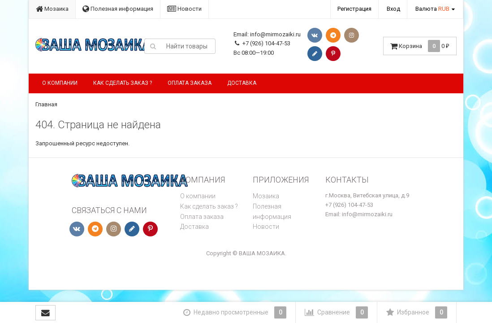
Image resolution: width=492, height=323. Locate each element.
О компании (60, 83)
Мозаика (52, 8)
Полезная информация (117, 8)
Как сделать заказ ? (122, 83)
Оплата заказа (189, 83)
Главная (46, 104)
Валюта (432, 8)
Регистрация (354, 8)
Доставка (241, 83)
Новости (184, 8)
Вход (393, 8)
